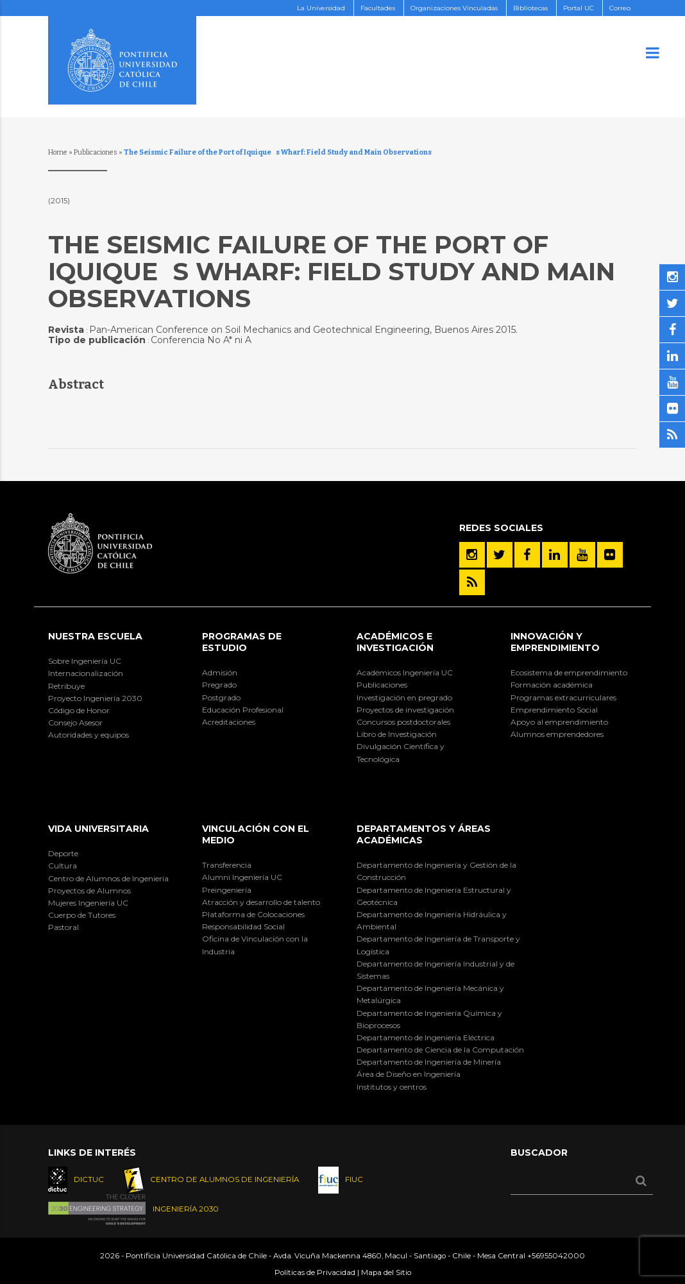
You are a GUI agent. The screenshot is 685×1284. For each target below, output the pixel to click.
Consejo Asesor (75, 722)
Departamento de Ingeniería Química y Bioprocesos (429, 1019)
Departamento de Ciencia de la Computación (440, 1049)
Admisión (219, 672)
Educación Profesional (242, 709)
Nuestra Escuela (95, 636)
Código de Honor (79, 710)
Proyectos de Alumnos (89, 890)
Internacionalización (85, 673)
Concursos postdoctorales (403, 722)
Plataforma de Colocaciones (253, 914)
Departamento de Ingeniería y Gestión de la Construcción (436, 871)
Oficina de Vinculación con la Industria (255, 945)
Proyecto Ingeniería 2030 (95, 698)
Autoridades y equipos (88, 734)
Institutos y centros (392, 1087)
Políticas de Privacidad (315, 1272)
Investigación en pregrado (404, 697)
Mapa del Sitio (386, 1272)
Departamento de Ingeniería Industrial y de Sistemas (435, 970)
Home (57, 152)
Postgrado (221, 697)
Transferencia (226, 865)
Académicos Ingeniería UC (405, 672)
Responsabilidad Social (243, 926)
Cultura (62, 865)
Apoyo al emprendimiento (559, 722)
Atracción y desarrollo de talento (261, 902)
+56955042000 (556, 1255)
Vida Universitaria (98, 828)
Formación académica (552, 684)
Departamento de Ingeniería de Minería (429, 1062)
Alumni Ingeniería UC (242, 877)
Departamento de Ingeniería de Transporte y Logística (438, 945)
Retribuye (66, 686)
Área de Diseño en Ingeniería (409, 1074)
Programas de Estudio (242, 642)
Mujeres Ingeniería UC (88, 903)
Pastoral (63, 927)
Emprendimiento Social (554, 709)
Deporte (63, 853)
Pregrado (219, 684)
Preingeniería (226, 890)
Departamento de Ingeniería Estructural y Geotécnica (434, 896)
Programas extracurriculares (563, 697)
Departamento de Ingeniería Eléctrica (426, 1037)
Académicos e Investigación (395, 642)
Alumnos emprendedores (557, 734)
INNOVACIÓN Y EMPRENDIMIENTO (555, 642)
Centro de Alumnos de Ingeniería (108, 878)
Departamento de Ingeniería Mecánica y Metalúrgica (430, 994)
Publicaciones (95, 152)
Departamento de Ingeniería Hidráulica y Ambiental (432, 920)
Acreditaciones (228, 722)
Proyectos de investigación (405, 709)
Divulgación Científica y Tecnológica (400, 752)
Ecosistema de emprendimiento (569, 672)
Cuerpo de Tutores (81, 915)
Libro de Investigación (397, 734)
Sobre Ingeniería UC (84, 661)
